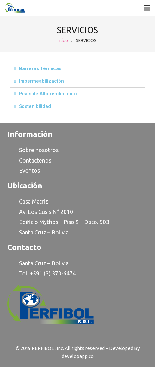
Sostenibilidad (35, 106)
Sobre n (29, 150)
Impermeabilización (41, 81)
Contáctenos (35, 160)
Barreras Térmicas (40, 68)
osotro (47, 150)
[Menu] (147, 8)
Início (63, 40)
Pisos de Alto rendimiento (48, 94)
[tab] (77, 68)
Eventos (29, 170)
